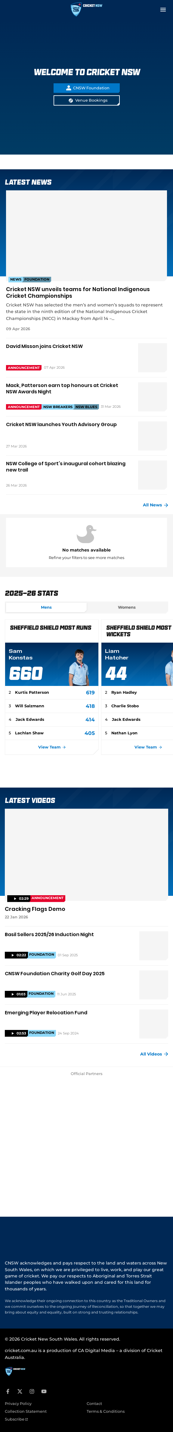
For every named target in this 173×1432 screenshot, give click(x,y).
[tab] (46, 607)
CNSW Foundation (88, 88)
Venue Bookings (87, 100)
